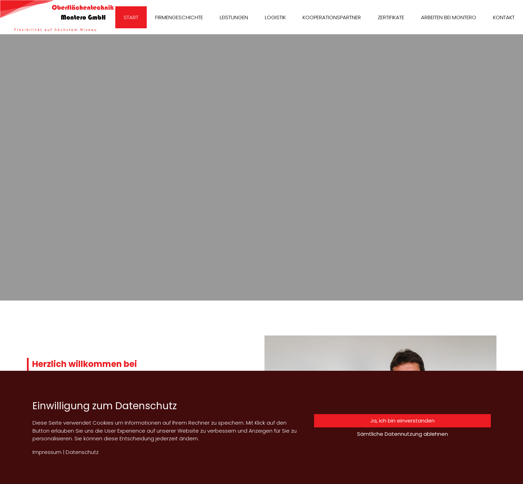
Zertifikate (391, 17)
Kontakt (504, 17)
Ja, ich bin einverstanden (402, 420)
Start (131, 17)
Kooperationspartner (332, 17)
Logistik (275, 17)
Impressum (46, 452)
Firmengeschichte (179, 17)
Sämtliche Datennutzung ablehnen (402, 434)
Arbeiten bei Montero (448, 17)
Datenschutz (82, 452)
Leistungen (234, 17)
